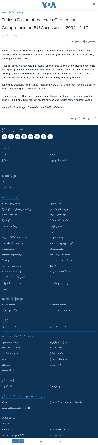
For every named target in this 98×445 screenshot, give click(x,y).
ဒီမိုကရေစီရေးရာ (8, 220)
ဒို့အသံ (52, 277)
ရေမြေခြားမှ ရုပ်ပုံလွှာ (58, 342)
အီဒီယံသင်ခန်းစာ (8, 304)
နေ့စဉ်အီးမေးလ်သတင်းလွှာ (60, 181)
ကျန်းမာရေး (55, 232)
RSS (4, 181)
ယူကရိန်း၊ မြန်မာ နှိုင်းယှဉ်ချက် (13, 277)
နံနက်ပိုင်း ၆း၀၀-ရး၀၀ (10, 326)
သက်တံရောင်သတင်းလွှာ (59, 283)
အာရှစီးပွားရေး (56, 226)
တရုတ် (52, 154)
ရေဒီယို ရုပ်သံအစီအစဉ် (11, 347)
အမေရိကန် (6, 166)
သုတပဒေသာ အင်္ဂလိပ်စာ (60, 310)
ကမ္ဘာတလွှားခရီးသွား (58, 214)
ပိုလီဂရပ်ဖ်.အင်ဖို (57, 347)
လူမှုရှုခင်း (5, 289)
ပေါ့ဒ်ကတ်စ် (6, 187)
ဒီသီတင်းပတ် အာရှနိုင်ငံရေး (60, 220)
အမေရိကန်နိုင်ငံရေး (9, 226)
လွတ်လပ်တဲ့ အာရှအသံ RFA (13, 435)
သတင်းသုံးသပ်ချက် (9, 214)
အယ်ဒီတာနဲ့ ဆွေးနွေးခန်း (11, 203)
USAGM (5, 423)
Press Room (7, 429)
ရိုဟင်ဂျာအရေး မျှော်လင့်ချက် (61, 243)
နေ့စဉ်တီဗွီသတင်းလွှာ (10, 342)
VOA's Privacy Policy (59, 429)
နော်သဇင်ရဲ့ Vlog (57, 365)
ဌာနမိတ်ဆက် (7, 386)
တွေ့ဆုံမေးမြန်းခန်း (9, 370)
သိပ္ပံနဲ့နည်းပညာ (8, 249)
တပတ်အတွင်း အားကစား (11, 266)
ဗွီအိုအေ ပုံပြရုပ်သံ (57, 353)
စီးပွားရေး (5, 260)
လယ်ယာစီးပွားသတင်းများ (12, 271)
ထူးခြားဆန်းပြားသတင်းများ (12, 283)
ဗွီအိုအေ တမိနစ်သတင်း (59, 359)
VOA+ (4, 402)
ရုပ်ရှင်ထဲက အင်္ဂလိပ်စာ (59, 304)
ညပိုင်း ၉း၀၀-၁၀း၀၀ (58, 326)
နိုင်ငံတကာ (6, 160)
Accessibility (55, 435)
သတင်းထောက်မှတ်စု (10, 232)
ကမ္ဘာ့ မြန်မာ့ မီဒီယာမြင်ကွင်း (13, 243)
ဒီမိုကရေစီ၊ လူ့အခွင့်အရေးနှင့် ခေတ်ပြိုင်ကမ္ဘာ (19, 209)
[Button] (75, 42)
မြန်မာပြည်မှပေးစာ (57, 203)
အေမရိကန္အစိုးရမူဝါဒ (58, 423)
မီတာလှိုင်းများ (55, 386)
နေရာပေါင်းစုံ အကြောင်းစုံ (60, 271)
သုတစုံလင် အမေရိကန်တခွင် (61, 260)
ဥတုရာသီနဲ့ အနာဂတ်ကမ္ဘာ (12, 254)
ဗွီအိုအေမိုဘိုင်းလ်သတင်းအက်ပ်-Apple (17, 408)
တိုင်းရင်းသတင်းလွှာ (58, 249)
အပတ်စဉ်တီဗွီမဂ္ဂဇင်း (10, 353)
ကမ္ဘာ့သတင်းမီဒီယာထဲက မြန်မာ (14, 237)
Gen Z (53, 266)
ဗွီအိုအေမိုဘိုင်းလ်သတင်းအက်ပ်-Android (66, 402)
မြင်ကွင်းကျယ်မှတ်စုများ (59, 209)
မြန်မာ (4, 154)
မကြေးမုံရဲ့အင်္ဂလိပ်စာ (10, 310)
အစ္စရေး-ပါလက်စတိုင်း (59, 160)
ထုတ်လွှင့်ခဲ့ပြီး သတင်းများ (13, 12)
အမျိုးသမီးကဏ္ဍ (56, 237)
